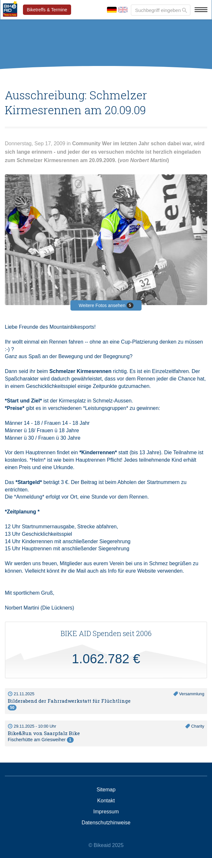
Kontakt (106, 800)
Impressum (106, 811)
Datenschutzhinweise (105, 822)
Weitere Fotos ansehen (106, 305)
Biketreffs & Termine (47, 9)
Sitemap (106, 789)
